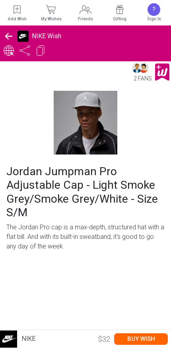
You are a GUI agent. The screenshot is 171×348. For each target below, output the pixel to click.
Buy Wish (141, 338)
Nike (18, 339)
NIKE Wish (46, 36)
